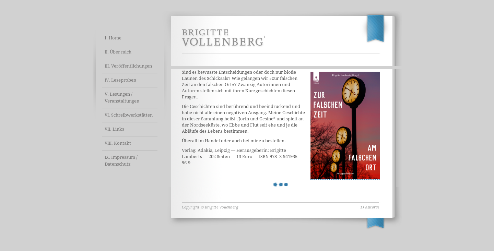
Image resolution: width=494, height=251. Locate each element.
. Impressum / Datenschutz (121, 161)
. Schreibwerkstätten (129, 115)
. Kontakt (118, 143)
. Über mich (118, 52)
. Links (114, 129)
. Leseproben (120, 80)
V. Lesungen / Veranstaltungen (122, 98)
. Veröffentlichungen (128, 66)
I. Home (113, 37)
